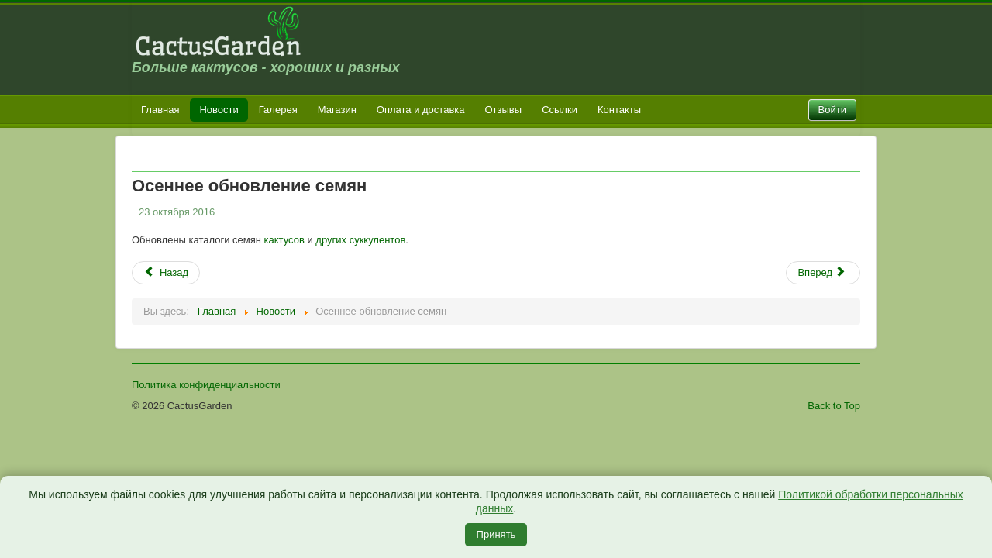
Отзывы (503, 109)
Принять (496, 534)
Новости (218, 109)
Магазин (337, 109)
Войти (832, 109)
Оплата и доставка (421, 109)
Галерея (278, 109)
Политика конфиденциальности (206, 385)
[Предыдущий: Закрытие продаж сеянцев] (166, 272)
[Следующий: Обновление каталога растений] (823, 272)
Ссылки (559, 109)
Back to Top (834, 406)
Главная (160, 109)
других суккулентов (360, 240)
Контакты (619, 109)
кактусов (284, 240)
